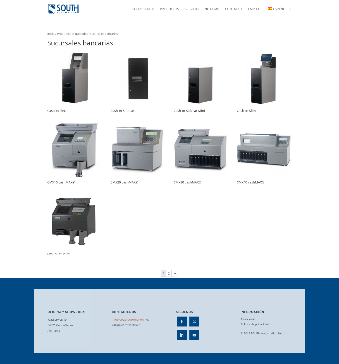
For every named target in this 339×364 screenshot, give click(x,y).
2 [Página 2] (169, 273)
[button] (10, 354)
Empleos (255, 9)
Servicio (192, 9)
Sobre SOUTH (143, 9)
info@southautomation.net (130, 319)
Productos (169, 9)
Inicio (51, 34)
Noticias (212, 9)
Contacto (233, 9)
